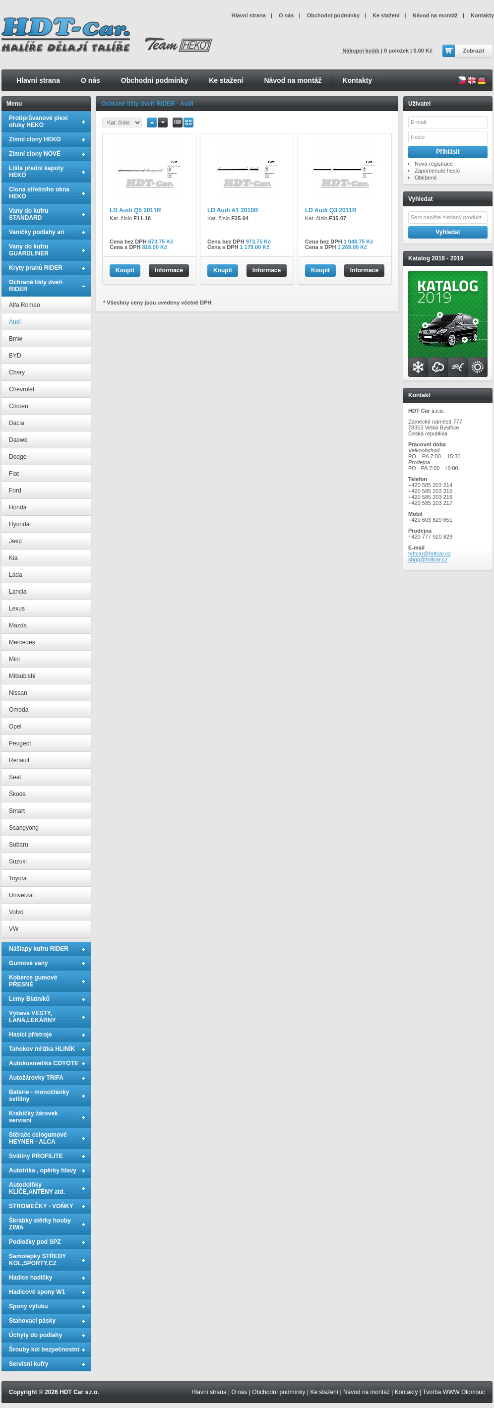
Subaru (18, 844)
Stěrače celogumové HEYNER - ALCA (38, 1138)
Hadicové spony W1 (37, 1291)
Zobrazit (474, 51)
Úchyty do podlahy (35, 1335)
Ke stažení (226, 80)
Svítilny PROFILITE (36, 1156)
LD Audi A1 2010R (232, 210)
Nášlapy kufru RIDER (38, 948)
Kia (13, 557)
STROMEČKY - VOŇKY (41, 1206)
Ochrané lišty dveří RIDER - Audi (147, 103)
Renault (19, 760)
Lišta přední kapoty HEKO (36, 172)
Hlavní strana (38, 80)
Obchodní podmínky (154, 80)
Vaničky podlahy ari (36, 232)
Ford (15, 490)
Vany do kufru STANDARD (28, 214)
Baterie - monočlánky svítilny (39, 1095)
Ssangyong (24, 827)
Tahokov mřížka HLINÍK (42, 1048)
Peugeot (20, 743)
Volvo (16, 912)
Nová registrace (434, 164)
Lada (15, 574)
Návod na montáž (292, 80)
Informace (169, 270)
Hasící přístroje (30, 1034)
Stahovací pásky (32, 1320)
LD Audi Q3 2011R (331, 210)
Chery (17, 372)
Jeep (15, 541)
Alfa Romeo (24, 305)
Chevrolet (21, 389)
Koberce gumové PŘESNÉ (33, 981)
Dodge (17, 456)
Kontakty (357, 80)
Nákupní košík (360, 51)
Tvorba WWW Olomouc (454, 1392)
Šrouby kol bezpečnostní (44, 1349)
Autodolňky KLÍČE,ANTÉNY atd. (37, 1188)
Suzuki (18, 861)
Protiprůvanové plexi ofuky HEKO (38, 121)
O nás (90, 80)
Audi (15, 321)
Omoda (18, 709)
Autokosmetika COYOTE (43, 1063)
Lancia (17, 591)
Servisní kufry (28, 1363)
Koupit (125, 270)
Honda (17, 507)
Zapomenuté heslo (437, 171)
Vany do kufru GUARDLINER (29, 250)
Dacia (16, 423)
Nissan (18, 692)
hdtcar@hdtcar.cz (429, 553)
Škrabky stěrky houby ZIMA (40, 1224)
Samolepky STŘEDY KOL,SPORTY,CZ (37, 1260)
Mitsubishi (22, 676)
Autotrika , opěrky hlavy (42, 1170)
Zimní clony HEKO (35, 139)
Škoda (17, 794)
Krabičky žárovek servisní (33, 1117)
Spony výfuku (28, 1306)
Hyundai (20, 524)
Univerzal (21, 895)
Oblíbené (426, 178)
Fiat (14, 473)
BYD (15, 355)
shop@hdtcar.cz (427, 559)
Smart (17, 810)
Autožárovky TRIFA (36, 1077)
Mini (14, 659)
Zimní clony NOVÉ (35, 153)
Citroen (18, 406)
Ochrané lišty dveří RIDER (35, 286)
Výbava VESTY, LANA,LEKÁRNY (32, 1017)
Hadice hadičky (30, 1277)
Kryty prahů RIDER (35, 267)
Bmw (15, 338)
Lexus (17, 608)
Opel (15, 726)
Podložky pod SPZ (35, 1241)
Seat (15, 777)
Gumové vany (28, 963)
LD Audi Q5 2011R (135, 210)
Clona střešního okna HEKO (39, 193)
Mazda (18, 625)
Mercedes (22, 642)
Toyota (17, 878)
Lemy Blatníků (29, 998)
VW (13, 928)
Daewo (18, 439)
